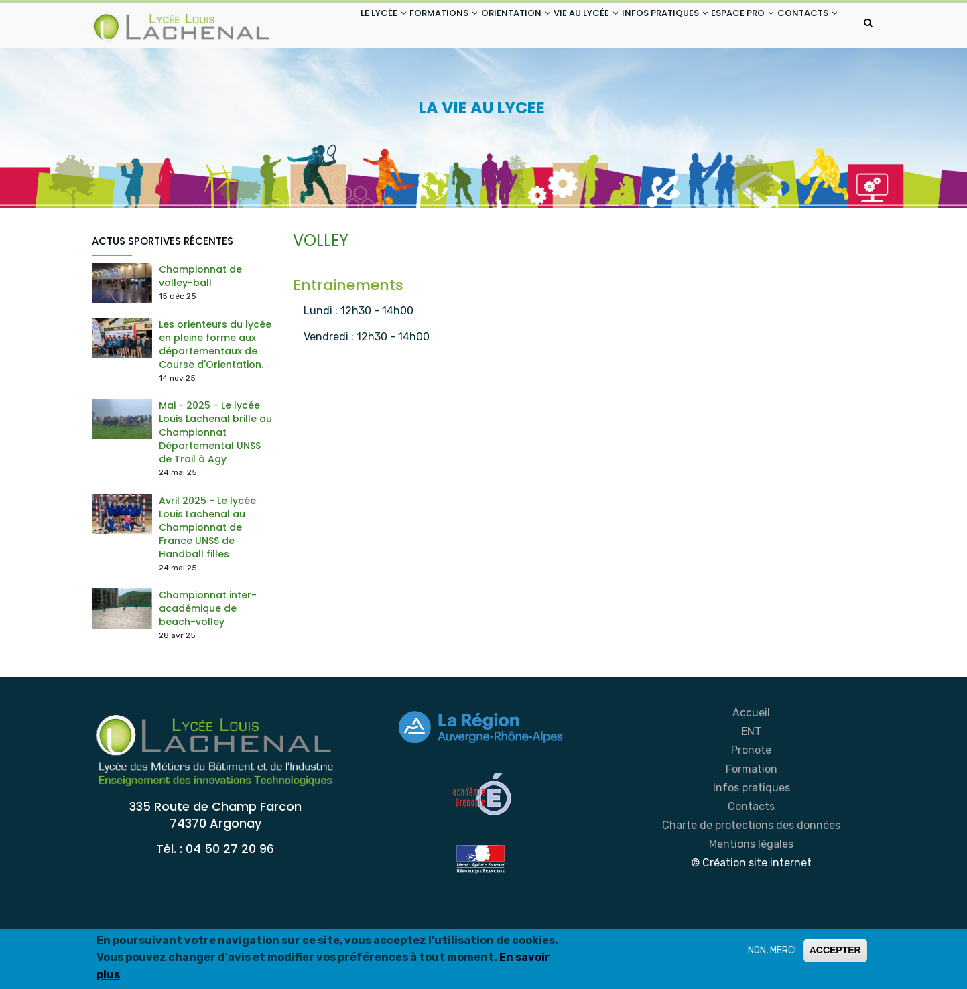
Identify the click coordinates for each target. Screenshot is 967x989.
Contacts (751, 859)
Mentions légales (751, 897)
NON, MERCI (772, 952)
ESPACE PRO (730, 25)
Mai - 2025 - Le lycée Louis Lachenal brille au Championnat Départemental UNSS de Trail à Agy (215, 485)
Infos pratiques (751, 840)
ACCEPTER (835, 952)
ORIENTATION (474, 25)
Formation (751, 821)
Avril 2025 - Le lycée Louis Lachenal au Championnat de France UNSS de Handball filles (207, 580)
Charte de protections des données (751, 878)
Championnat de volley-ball (200, 329)
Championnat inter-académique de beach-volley (208, 662)
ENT (751, 784)
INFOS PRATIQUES (643, 25)
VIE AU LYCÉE (554, 25)
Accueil (751, 765)
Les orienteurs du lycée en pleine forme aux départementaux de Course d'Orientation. (215, 397)
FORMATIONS (392, 25)
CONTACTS (329, 76)
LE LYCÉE (322, 25)
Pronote (751, 803)
